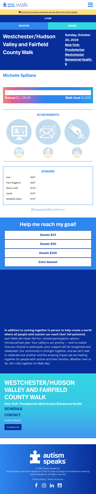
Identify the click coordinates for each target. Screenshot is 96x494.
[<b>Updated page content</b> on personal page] (19, 131)
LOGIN (48, 18)
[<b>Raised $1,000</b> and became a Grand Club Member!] (77, 152)
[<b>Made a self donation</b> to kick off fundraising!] (77, 131)
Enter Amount (48, 262)
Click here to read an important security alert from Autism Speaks (48, 12)
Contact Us (13, 427)
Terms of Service (55, 479)
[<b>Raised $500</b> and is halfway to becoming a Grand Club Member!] (48, 152)
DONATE (72, 26)
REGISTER (24, 26)
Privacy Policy (39, 479)
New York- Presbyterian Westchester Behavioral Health (79, 54)
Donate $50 (48, 244)
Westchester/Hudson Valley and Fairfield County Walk (29, 44)
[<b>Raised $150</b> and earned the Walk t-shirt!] (19, 152)
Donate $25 (48, 235)
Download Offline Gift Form (48, 209)
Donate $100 (48, 253)
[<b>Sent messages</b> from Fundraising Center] (48, 131)
